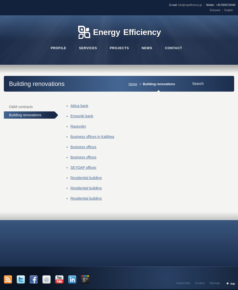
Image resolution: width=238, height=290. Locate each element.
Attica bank (79, 106)
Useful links (183, 283)
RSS (8, 279)
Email (46, 279)
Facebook (34, 279)
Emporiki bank (81, 116)
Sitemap (214, 283)
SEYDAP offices (83, 167)
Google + (85, 279)
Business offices (83, 147)
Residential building (86, 178)
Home (133, 84)
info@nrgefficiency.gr (190, 5)
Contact (200, 283)
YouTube (59, 279)
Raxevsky (78, 126)
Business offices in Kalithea (92, 137)
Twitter (21, 279)
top (233, 283)
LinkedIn (72, 279)
